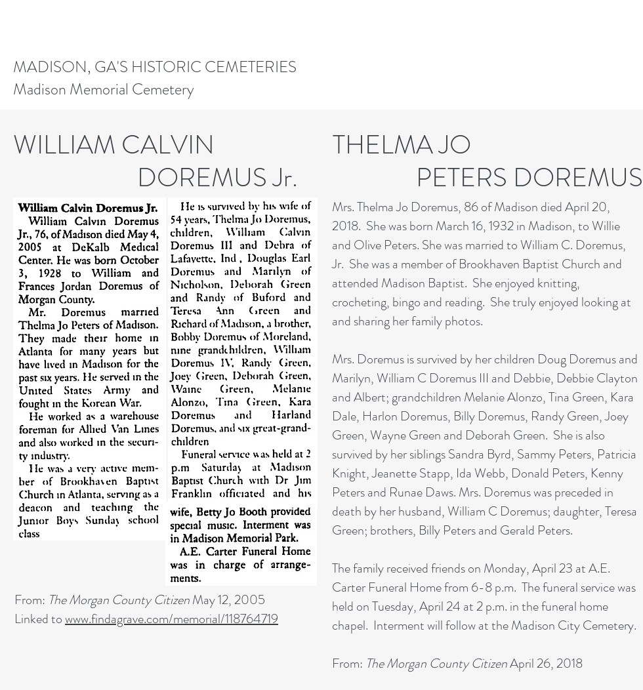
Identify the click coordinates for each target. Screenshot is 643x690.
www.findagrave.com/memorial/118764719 (171, 618)
